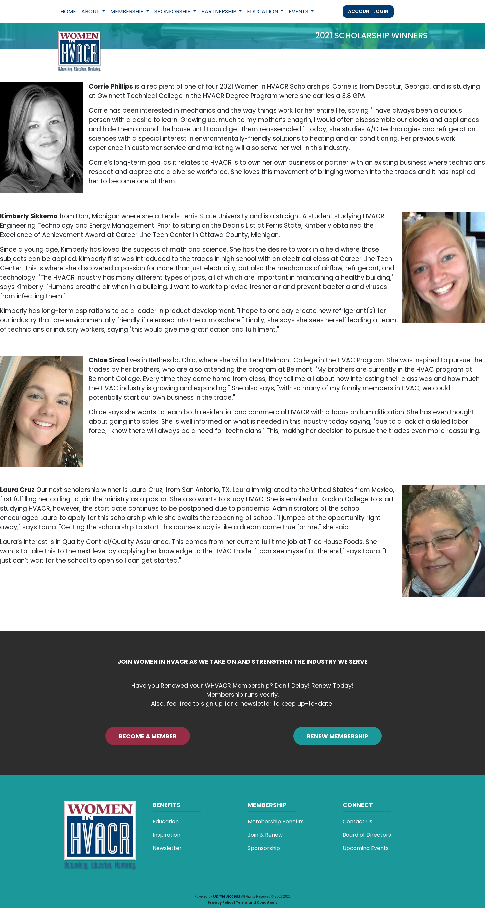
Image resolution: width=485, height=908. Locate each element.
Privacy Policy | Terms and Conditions (242, 902)
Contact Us (357, 821)
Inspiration (166, 835)
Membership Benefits (276, 821)
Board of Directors (367, 835)
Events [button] (299, 11)
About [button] (91, 11)
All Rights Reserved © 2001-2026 (266, 896)
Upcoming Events (366, 848)
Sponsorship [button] (173, 11)
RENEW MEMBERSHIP (337, 736)
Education (166, 821)
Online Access (226, 896)
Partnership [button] (219, 11)
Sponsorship (264, 848)
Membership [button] (127, 11)
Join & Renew (265, 835)
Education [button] (263, 11)
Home (68, 11)
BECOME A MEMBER (148, 736)
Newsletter (167, 848)
